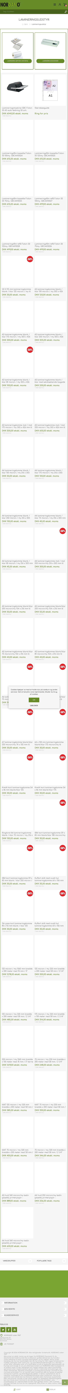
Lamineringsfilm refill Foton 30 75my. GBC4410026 (49, 245)
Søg (65, 11)
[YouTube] (14, 1329)
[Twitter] (2, 1329)
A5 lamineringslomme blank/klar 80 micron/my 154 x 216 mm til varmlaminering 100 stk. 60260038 (50, 654)
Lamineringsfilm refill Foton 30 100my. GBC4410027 (49, 200)
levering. (7, 1385)
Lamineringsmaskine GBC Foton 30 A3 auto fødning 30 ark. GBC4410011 (17, 110)
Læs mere (34, 705)
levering (8, 115)
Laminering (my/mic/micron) (17, 61)
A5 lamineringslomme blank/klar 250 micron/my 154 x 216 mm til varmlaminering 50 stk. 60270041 (50, 608)
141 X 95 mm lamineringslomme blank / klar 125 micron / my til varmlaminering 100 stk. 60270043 (17, 291)
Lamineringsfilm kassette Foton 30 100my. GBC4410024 (16, 154)
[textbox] (31, 11)
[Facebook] (8, 1329)
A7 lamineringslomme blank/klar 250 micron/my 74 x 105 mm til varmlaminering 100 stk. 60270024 (17, 744)
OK (34, 700)
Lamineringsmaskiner (50, 61)
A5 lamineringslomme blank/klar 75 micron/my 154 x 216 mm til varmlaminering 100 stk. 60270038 (17, 654)
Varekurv (64, 4)
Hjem (26, 24)
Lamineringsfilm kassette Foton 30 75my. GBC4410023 (16, 200)
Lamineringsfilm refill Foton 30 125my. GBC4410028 (16, 245)
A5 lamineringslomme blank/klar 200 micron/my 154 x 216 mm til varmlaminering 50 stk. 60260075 (17, 608)
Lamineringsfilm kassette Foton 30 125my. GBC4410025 (49, 154)
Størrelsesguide (42, 108)
